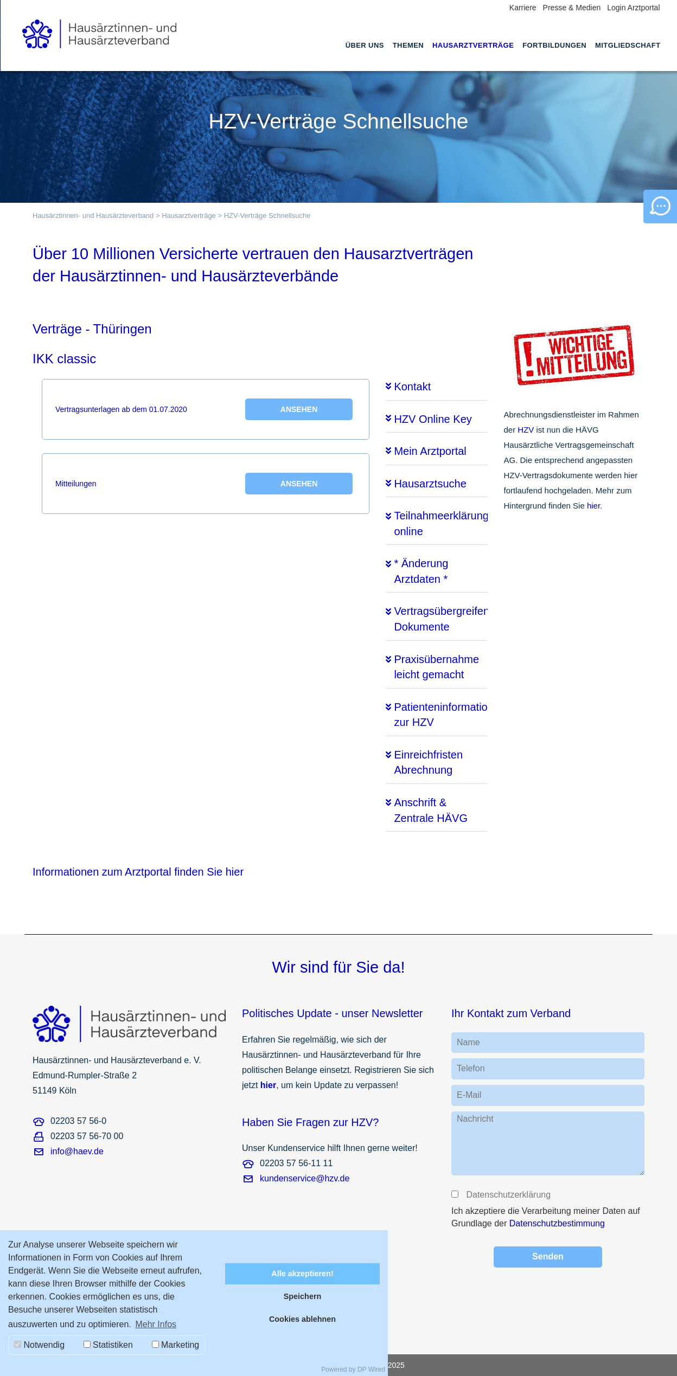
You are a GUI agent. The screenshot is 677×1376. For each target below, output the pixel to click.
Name (468, 1042)
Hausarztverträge (473, 45)
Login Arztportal (633, 7)
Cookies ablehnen (302, 1319)
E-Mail (469, 1094)
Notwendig (39, 1344)
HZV (526, 429)
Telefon (471, 1068)
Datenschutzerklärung (508, 1194)
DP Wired (371, 1369)
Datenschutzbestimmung (557, 1223)
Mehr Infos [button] (155, 1324)
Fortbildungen (554, 45)
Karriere (523, 7)
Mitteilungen (204, 483)
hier (593, 505)
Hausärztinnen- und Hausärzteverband (93, 215)
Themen (408, 45)
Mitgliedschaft (627, 45)
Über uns (365, 45)
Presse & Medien (572, 7)
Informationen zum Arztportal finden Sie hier (138, 872)
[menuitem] (365, 55)
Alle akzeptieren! (302, 1273)
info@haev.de (77, 1151)
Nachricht (475, 1118)
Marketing (176, 1344)
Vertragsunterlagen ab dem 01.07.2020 (204, 409)
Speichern (303, 1296)
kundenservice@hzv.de (304, 1178)
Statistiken (108, 1344)
